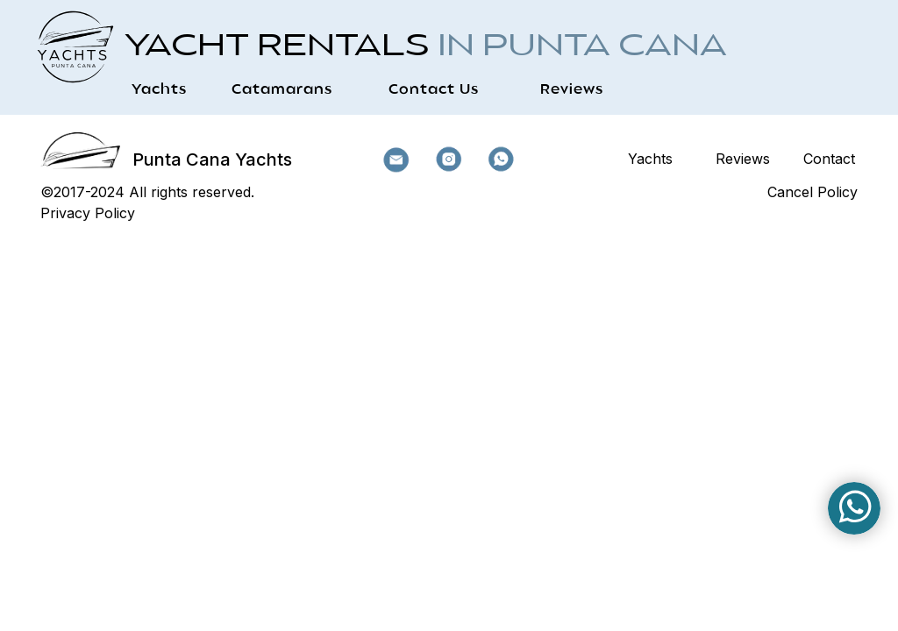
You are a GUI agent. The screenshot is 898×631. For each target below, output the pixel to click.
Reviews (571, 90)
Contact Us (433, 90)
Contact (829, 158)
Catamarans (282, 90)
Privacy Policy (87, 213)
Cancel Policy (812, 192)
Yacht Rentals (426, 47)
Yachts (159, 90)
